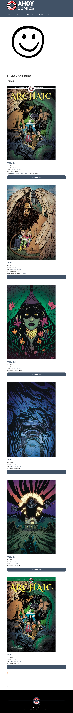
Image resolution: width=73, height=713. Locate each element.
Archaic (10, 81)
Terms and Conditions (52, 693)
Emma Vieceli (15, 173)
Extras (41, 14)
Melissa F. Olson (16, 169)
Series (33, 14)
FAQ (32, 693)
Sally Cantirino (14, 171)
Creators (18, 14)
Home (7, 687)
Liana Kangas (24, 173)
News (26, 14)
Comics (10, 14)
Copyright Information (21, 693)
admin (47, 709)
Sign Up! (48, 14)
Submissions (39, 693)
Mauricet (23, 273)
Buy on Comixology (36, 177)
